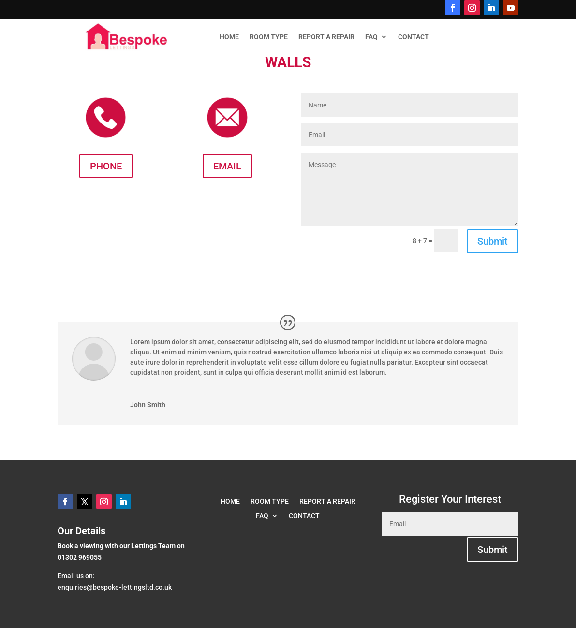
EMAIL (227, 166)
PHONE (106, 166)
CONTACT (413, 37)
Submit (492, 241)
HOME (229, 37)
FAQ (371, 37)
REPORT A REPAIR (326, 37)
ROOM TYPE (269, 37)
